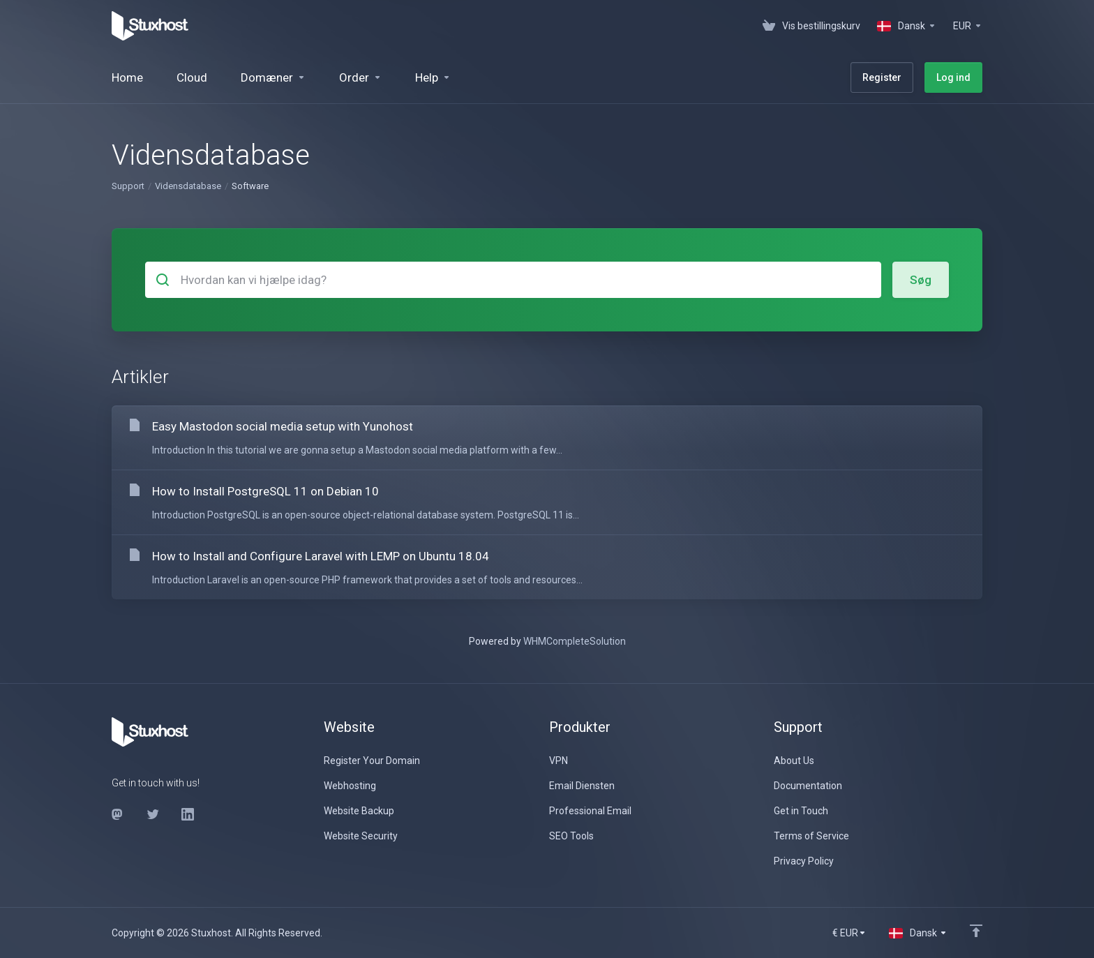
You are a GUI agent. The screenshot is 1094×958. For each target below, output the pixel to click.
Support (128, 186)
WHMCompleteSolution (574, 641)
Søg (920, 280)
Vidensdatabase (188, 186)
